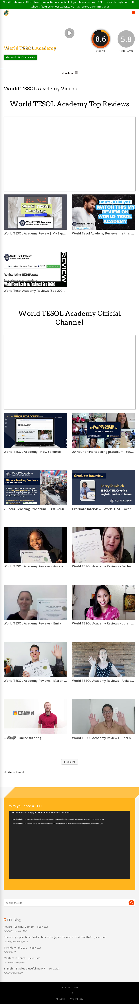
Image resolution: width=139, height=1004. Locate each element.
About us (60, 998)
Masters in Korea (14, 958)
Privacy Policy (76, 998)
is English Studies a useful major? (24, 968)
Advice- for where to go (19, 926)
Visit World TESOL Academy (20, 57)
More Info (67, 73)
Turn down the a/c (15, 947)
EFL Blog (14, 920)
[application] (69, 845)
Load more (69, 761)
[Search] (131, 902)
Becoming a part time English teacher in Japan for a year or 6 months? (48, 937)
